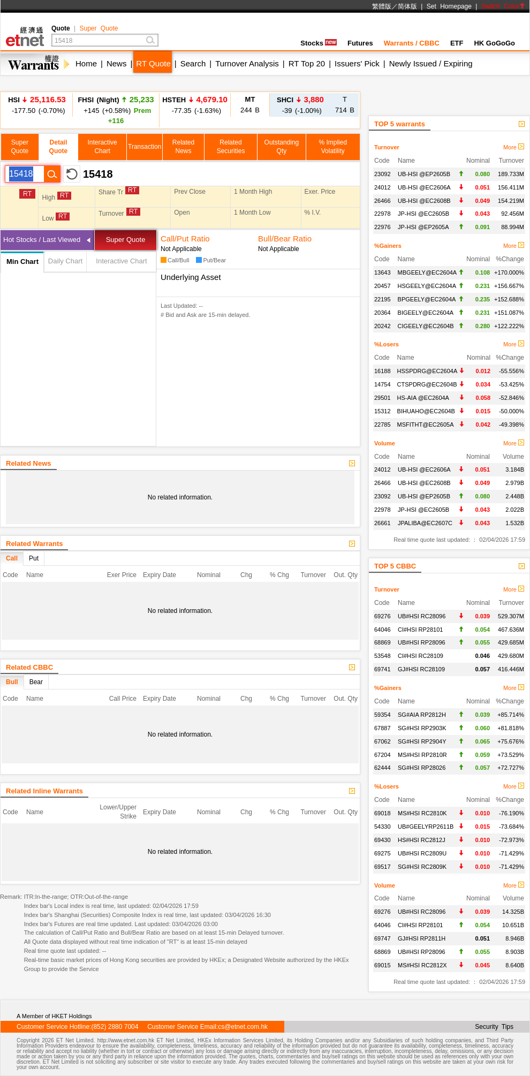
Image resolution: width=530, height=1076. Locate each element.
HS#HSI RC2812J (421, 840)
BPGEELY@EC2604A (427, 299)
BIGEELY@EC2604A (426, 312)
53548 (382, 656)
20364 (382, 312)
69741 (382, 669)
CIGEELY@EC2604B (426, 326)
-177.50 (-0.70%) (37, 105)
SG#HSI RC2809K (422, 866)
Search (193, 63)
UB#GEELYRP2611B (425, 826)
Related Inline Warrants (44, 791)
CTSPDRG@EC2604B (427, 384)
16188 (382, 371)
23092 (382, 174)
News (117, 63)
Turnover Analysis (247, 63)
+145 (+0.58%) (116, 110)
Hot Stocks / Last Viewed (41, 240)
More (513, 147)
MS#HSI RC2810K (422, 813)
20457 (382, 286)
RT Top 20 (307, 63)
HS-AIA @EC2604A (423, 398)
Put (34, 558)
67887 (382, 728)
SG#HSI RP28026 (421, 767)
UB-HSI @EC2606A (424, 187)
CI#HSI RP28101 (420, 629)
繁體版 (381, 6)
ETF (457, 43)
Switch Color (503, 6)
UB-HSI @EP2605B (424, 174)
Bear (36, 682)
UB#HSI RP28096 (421, 642)
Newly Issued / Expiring (431, 63)
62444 (382, 767)
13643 (382, 272)
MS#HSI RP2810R (422, 755)
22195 (382, 299)
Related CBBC (29, 667)
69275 (382, 853)
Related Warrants (34, 544)
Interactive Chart (121, 261)
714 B (344, 104)
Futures (360, 43)
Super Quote (98, 28)
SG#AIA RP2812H (422, 714)
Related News (28, 463)
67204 (382, 755)
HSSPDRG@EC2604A (427, 371)
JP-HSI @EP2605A (423, 227)
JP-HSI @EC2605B (423, 213)
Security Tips (494, 1026)
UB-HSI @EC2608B (424, 201)
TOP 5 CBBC (395, 566)
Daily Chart (65, 261)
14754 (382, 384)
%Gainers (388, 246)
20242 (382, 326)
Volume (384, 443)
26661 (382, 523)
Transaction (144, 146)
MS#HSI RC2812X (422, 965)
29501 (382, 398)
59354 (382, 714)
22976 (382, 227)
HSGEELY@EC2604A (427, 286)
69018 (382, 813)
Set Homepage (449, 6)
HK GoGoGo (494, 43)
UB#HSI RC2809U (422, 853)
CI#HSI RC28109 (420, 656)
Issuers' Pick (357, 63)
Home (86, 63)
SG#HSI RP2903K (422, 728)
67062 (382, 741)
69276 (382, 616)
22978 (382, 213)
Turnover (386, 147)
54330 (382, 826)
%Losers (386, 344)
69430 (382, 840)
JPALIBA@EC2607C (425, 523)
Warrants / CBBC (412, 43)
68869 (382, 642)
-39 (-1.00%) (300, 105)
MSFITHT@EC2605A (425, 424)
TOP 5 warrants (399, 124)
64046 (382, 629)
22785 (382, 424)
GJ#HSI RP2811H (421, 938)
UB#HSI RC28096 (421, 616)
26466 (382, 201)
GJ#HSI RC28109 (421, 669)
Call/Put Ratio (185, 238)
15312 (382, 411)
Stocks (318, 43)
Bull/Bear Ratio (285, 238)
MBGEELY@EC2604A (427, 272)
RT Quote (153, 63)
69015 (382, 965)
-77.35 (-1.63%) (195, 105)
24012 (382, 187)
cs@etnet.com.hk (243, 1026)
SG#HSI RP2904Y (422, 741)
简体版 (407, 6)
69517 (382, 866)
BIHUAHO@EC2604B (426, 411)
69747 (382, 938)
